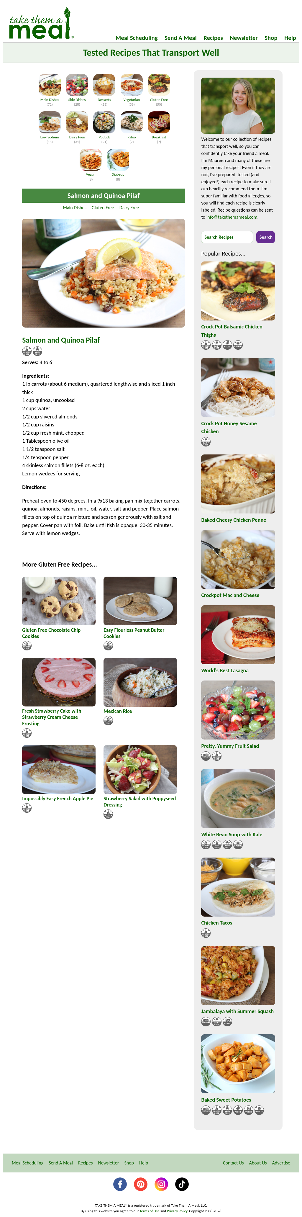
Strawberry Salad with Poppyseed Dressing (140, 801)
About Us (258, 1163)
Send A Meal (181, 38)
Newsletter (243, 38)
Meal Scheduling (136, 38)
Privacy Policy (177, 1211)
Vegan (91, 172)
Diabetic (118, 172)
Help (290, 38)
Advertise (281, 1163)
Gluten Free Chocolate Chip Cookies (51, 633)
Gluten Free (103, 207)
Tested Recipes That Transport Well (151, 52)
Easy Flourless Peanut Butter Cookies (134, 633)
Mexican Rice (118, 711)
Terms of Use (149, 1211)
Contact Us (233, 1163)
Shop (271, 38)
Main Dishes (74, 207)
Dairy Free (129, 207)
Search (266, 237)
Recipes (213, 38)
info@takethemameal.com (231, 217)
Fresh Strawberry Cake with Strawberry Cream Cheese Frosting (51, 717)
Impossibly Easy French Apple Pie (57, 798)
